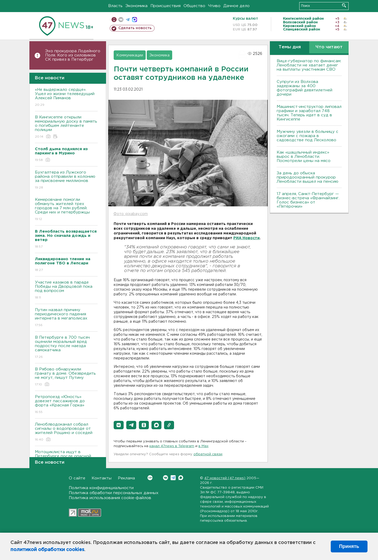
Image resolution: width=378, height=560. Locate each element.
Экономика (136, 6)
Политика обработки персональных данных (114, 493)
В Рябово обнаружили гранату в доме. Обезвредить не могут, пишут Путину (66, 377)
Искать (344, 5)
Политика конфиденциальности (101, 488)
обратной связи (207, 454)
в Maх (203, 446)
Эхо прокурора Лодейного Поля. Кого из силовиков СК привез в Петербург (72, 55)
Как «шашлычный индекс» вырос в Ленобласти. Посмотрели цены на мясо (304, 157)
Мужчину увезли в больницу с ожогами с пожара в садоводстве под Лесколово (307, 136)
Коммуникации (129, 55)
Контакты (102, 478)
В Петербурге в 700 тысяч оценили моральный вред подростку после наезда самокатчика (66, 347)
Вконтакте (150, 477)
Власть (115, 6)
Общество (194, 6)
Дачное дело (236, 6)
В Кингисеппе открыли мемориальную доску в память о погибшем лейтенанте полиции (66, 127)
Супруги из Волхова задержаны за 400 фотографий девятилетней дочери (304, 88)
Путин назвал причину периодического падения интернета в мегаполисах (66, 317)
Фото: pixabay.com (130, 214)
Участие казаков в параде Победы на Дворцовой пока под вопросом (66, 290)
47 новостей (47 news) (224, 478)
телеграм (127, 19)
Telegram (173, 477)
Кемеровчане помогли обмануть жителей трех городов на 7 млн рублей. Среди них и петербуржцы (66, 209)
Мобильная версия (114, 19)
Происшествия (165, 6)
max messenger (134, 19)
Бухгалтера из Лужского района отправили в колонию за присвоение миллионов (66, 180)
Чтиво (214, 6)
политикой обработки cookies (47, 550)
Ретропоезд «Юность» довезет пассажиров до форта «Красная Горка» (66, 404)
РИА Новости (246, 238)
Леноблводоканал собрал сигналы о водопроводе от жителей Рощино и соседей (66, 432)
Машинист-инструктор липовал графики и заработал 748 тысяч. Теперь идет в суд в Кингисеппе (309, 113)
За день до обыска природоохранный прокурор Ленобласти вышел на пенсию (307, 177)
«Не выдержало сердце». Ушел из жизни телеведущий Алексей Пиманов (66, 97)
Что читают (329, 47)
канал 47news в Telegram (171, 446)
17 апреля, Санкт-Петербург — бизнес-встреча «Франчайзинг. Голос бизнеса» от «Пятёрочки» (308, 200)
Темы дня (290, 47)
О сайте (77, 478)
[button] (119, 425)
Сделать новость (135, 28)
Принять (349, 546)
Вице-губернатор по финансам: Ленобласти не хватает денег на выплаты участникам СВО (309, 65)
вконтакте (120, 19)
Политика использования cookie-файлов (110, 498)
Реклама (126, 478)
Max (180, 477)
